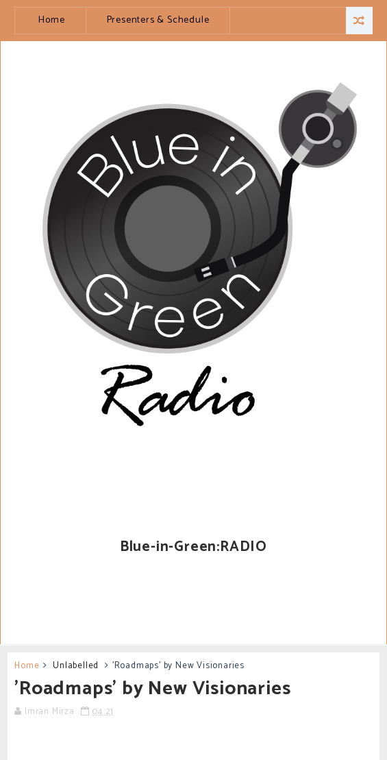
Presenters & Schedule (158, 20)
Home (51, 20)
